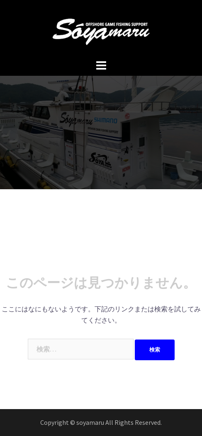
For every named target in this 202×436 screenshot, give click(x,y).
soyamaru (90, 422)
